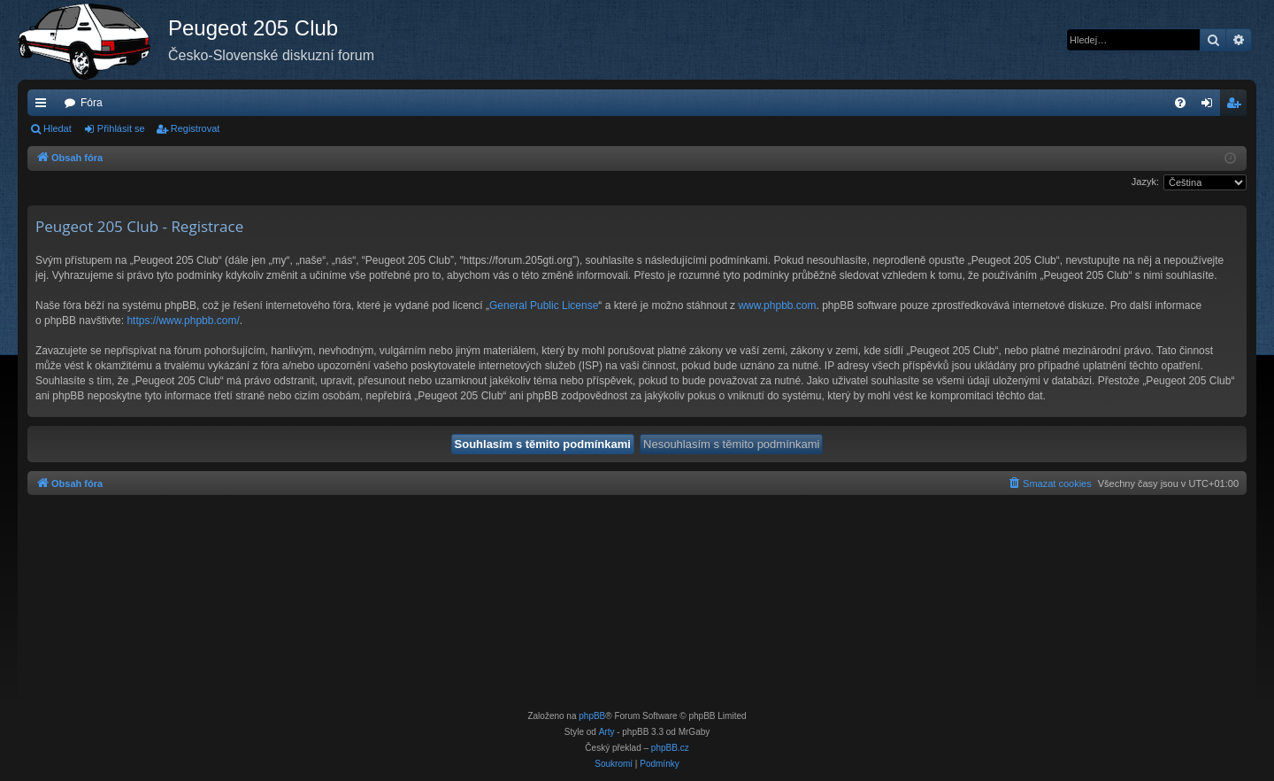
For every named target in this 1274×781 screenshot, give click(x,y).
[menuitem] (1180, 102)
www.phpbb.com (777, 305)
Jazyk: (1145, 181)
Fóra (92, 103)
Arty (607, 732)
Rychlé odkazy (44, 106)
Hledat (57, 128)
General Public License (543, 305)
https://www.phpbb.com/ (183, 320)
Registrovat (195, 128)
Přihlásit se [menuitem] (1210, 106)
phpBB (592, 716)
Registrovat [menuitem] (1237, 106)
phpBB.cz (670, 748)
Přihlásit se (121, 128)
